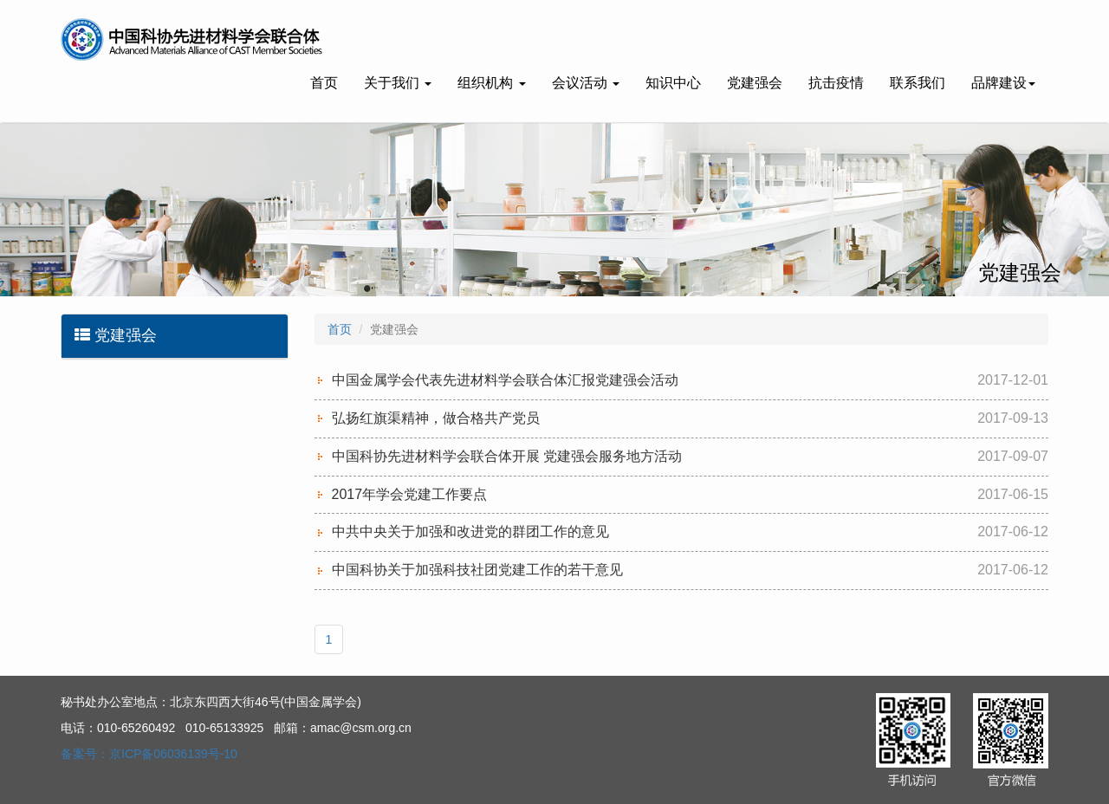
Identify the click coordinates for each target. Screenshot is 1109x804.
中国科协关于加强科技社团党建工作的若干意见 (477, 569)
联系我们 (917, 82)
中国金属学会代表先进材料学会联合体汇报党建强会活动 (505, 380)
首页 (324, 82)
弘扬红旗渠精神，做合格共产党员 (436, 418)
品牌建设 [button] (1003, 82)
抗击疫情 (836, 82)
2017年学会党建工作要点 (410, 494)
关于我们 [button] (397, 82)
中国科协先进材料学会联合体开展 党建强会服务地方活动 (507, 456)
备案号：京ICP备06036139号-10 (149, 754)
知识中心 (673, 82)
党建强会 (754, 82)
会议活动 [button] (585, 82)
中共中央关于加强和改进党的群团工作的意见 (470, 531)
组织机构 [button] (491, 82)
